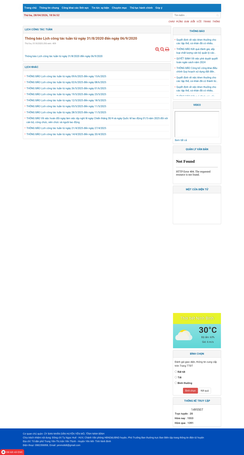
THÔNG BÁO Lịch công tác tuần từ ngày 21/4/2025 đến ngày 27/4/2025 (66, 128)
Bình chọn (190, 390)
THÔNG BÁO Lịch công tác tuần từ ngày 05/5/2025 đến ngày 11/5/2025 (66, 106)
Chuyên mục (119, 7)
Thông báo (197, 31)
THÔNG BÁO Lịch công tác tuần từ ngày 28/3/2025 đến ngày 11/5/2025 (66, 112)
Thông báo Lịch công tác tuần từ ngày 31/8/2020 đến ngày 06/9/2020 (64, 56)
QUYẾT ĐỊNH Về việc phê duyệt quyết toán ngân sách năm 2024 (197, 61)
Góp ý (158, 7)
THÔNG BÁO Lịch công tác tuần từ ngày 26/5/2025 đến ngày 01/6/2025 (66, 88)
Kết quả (205, 390)
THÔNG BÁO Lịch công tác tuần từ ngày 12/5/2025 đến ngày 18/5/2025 (66, 100)
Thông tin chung (49, 7)
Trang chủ (30, 7)
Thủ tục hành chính (141, 7)
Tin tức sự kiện (100, 7)
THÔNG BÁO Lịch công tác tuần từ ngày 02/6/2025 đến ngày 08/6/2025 (66, 82)
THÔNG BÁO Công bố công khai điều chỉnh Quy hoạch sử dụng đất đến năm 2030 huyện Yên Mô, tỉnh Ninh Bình (196, 71)
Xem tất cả (181, 140)
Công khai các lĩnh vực (75, 7)
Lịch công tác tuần (38, 29)
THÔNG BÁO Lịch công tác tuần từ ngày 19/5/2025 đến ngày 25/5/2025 (66, 94)
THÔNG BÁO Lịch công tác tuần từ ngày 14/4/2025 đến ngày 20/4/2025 (66, 134)
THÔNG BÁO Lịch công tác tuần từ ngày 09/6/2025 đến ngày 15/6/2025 (66, 76)
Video (197, 104)
